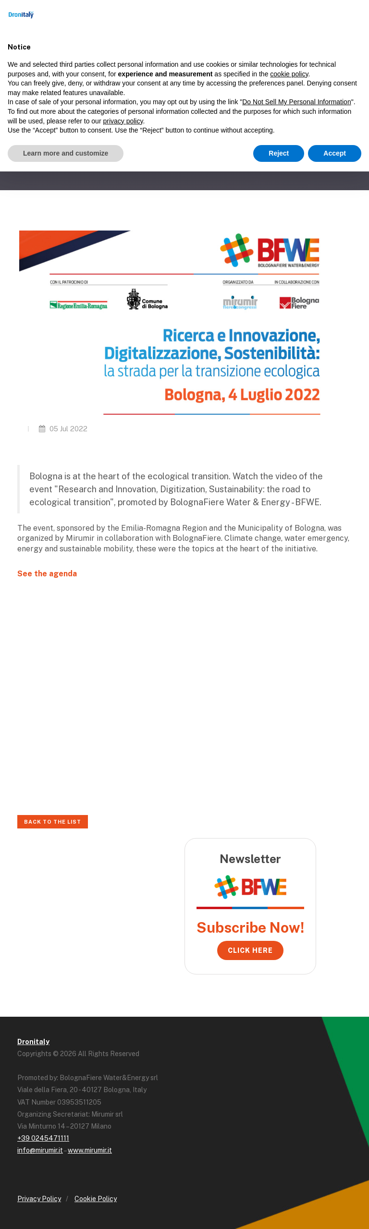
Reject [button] (279, 153)
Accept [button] (334, 153)
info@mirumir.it (40, 1150)
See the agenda (47, 573)
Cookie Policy (95, 1199)
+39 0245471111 (43, 1138)
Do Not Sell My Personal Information (296, 102)
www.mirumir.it (90, 1150)
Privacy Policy (39, 1199)
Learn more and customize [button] (65, 153)
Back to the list (52, 822)
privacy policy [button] (123, 121)
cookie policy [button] (289, 74)
